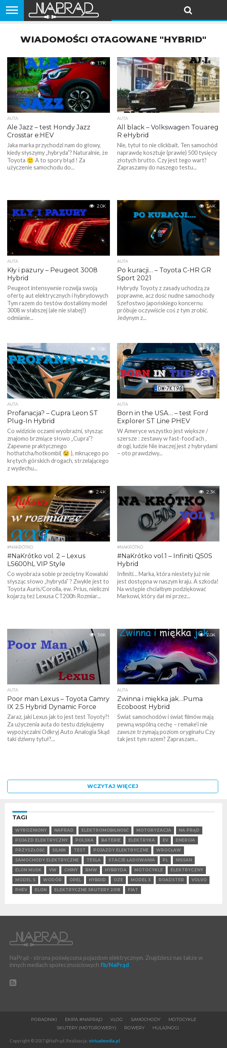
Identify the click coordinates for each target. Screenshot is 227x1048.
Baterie (111, 840)
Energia (185, 840)
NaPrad (64, 830)
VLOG (116, 1019)
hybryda (116, 870)
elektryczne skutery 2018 (87, 889)
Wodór (52, 879)
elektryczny (186, 870)
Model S (25, 879)
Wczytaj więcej (112, 786)
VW (53, 870)
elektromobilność (105, 830)
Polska (84, 840)
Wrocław (168, 850)
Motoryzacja (153, 830)
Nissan (184, 860)
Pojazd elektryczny (41, 840)
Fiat (133, 889)
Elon (41, 889)
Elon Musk (28, 870)
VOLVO (199, 879)
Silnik (59, 850)
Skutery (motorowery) (86, 1028)
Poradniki (44, 1019)
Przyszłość (30, 850)
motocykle (148, 870)
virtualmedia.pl (104, 1040)
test (80, 850)
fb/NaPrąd (114, 964)
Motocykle (182, 1019)
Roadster (171, 879)
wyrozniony (31, 830)
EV (165, 840)
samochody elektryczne (47, 860)
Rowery (134, 1028)
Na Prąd (189, 830)
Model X (141, 879)
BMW (91, 870)
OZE (118, 879)
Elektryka (141, 840)
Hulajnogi (166, 1028)
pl (165, 860)
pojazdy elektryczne (121, 850)
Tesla (93, 860)
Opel (75, 879)
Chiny (71, 870)
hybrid (97, 879)
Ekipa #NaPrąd (83, 1019)
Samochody (145, 1019)
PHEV (21, 889)
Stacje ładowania (131, 860)
